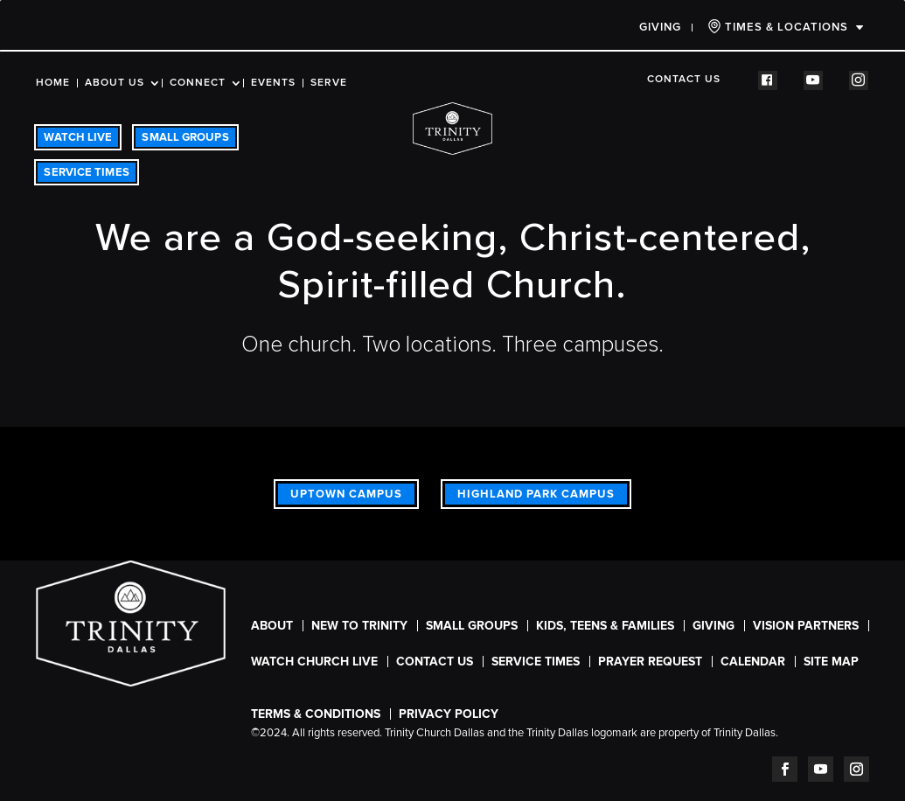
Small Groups (472, 625)
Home (53, 83)
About (272, 625)
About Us (114, 83)
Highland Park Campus (536, 494)
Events (273, 83)
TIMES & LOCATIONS (777, 26)
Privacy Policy (448, 714)
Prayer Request (650, 661)
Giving (660, 27)
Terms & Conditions (315, 714)
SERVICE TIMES (86, 172)
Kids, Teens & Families (605, 625)
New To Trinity (359, 625)
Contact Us (684, 79)
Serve (328, 83)
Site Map (831, 661)
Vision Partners (806, 625)
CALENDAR (753, 661)
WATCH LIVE (78, 137)
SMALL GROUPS (185, 137)
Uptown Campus (346, 494)
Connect (198, 83)
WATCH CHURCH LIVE (314, 661)
